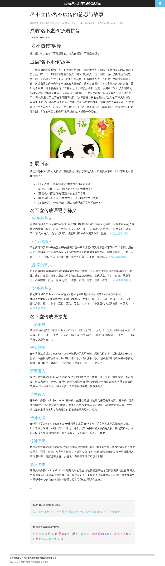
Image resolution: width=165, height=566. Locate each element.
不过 (58, 511)
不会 (93, 511)
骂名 (41, 511)
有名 (52, 511)
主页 (41, 23)
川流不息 (37, 324)
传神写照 (37, 441)
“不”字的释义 (41, 241)
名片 (35, 511)
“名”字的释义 (41, 218)
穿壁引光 (37, 371)
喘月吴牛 (37, 464)
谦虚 (99, 511)
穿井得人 (37, 394)
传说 (70, 511)
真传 (117, 511)
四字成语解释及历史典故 (57, 23)
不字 (105, 511)
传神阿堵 (37, 418)
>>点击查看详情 (118, 233)
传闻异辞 (37, 348)
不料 (111, 511)
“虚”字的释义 (41, 265)
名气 (88, 511)
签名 (76, 511)
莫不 (64, 511)
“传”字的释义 (41, 288)
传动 (82, 511)
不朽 (46, 511)
